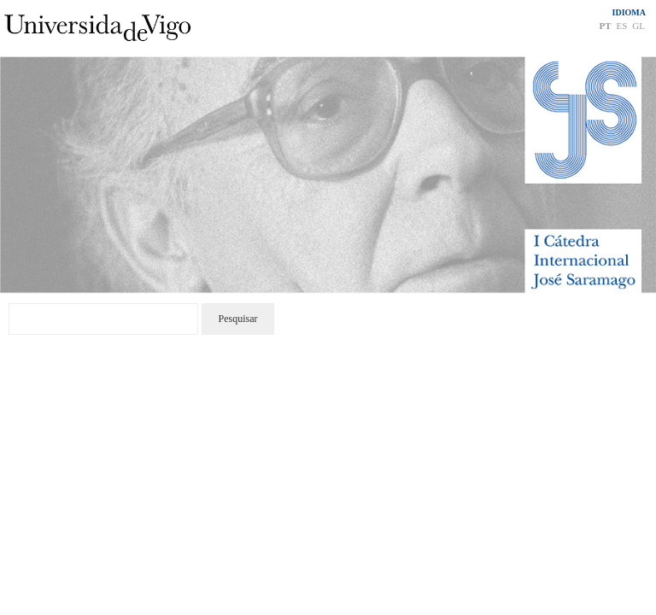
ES (621, 25)
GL (638, 25)
